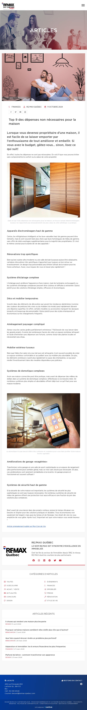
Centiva (48, 707)
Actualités (10, 593)
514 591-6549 (14, 691)
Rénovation (51, 597)
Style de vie (51, 600)
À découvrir (11, 585)
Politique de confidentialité (27, 703)
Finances (15, 107)
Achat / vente (11, 589)
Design (8, 600)
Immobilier (50, 589)
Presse (49, 593)
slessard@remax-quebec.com (23, 693)
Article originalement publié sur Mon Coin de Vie (26, 526)
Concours (10, 597)
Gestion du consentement (68, 703)
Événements (51, 582)
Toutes (8, 582)
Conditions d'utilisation (48, 703)
